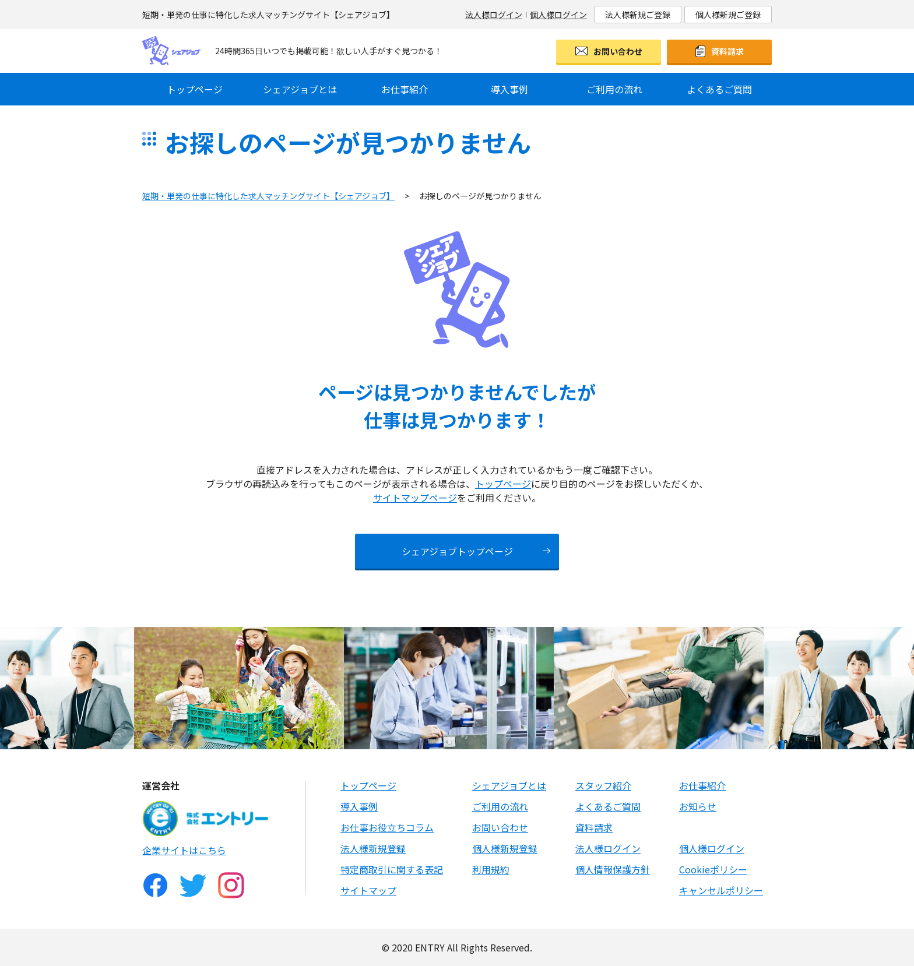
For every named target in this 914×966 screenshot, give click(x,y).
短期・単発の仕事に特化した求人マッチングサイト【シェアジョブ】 (268, 196)
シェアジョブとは (300, 89)
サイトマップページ (415, 498)
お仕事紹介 (404, 89)
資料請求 (727, 51)
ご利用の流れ (614, 89)
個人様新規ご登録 (728, 14)
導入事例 (509, 89)
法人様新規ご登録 (637, 14)
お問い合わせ (617, 51)
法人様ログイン (493, 14)
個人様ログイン (558, 14)
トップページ (195, 89)
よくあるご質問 (719, 89)
